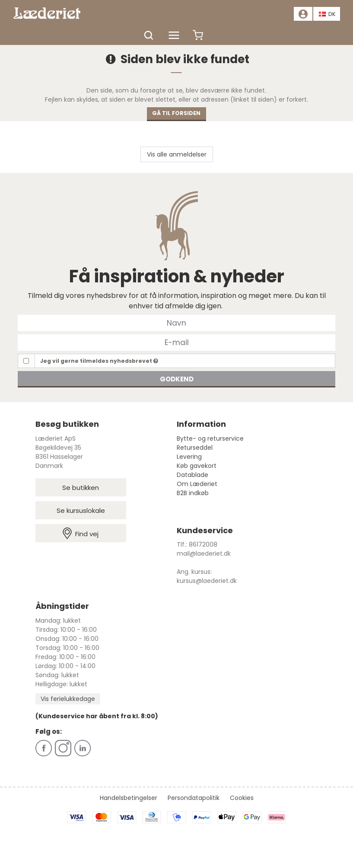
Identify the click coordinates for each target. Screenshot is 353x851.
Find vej (81, 533)
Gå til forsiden (176, 113)
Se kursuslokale (81, 510)
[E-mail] (176, 342)
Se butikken (80, 487)
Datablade (192, 474)
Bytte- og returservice (210, 438)
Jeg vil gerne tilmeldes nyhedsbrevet (99, 361)
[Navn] (176, 322)
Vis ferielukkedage (68, 698)
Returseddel (195, 447)
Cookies (242, 797)
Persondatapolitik (193, 797)
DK (327, 14)
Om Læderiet (197, 484)
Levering (189, 456)
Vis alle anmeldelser (177, 154)
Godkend (177, 379)
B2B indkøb (193, 493)
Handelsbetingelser (128, 797)
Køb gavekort (196, 465)
